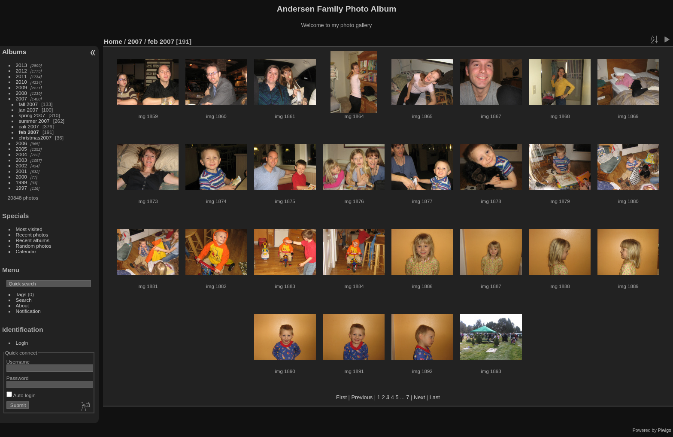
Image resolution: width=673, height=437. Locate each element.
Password (17, 378)
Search (24, 300)
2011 (21, 76)
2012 (21, 70)
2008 (21, 93)
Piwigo (664, 430)
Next (419, 397)
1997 (21, 188)
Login (22, 343)
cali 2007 (29, 126)
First (341, 397)
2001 (21, 171)
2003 (21, 160)
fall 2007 (28, 104)
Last (435, 397)
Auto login (21, 395)
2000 (21, 176)
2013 (21, 65)
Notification (28, 311)
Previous (362, 397)
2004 (21, 154)
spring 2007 (32, 115)
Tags (21, 294)
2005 (21, 149)
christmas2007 (35, 137)
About (22, 305)
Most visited (29, 229)
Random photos (34, 246)
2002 (21, 165)
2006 (21, 143)
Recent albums (32, 240)
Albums (14, 51)
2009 (21, 87)
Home (113, 41)
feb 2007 (29, 132)
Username (18, 361)
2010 (21, 82)
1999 (21, 182)
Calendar (26, 251)
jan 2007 (28, 109)
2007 (21, 98)
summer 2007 (34, 121)
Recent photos (32, 234)
